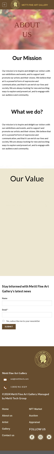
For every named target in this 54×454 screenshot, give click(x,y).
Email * (5, 310)
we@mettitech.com (19, 379)
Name (4, 298)
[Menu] (4, 5)
